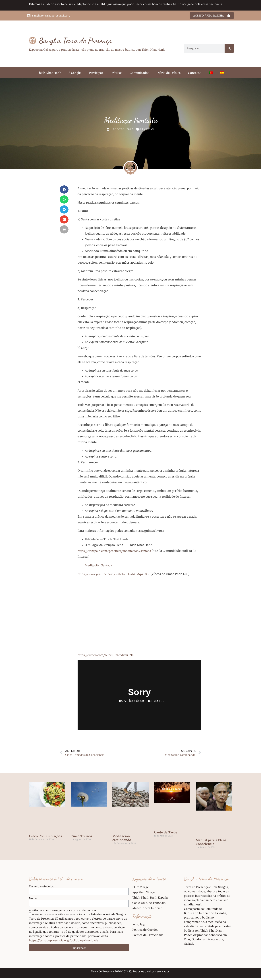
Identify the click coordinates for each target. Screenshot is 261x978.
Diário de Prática (168, 73)
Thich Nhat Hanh (49, 73)
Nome (33, 898)
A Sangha (75, 73)
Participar (96, 73)
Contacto (194, 73)
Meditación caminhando (121, 838)
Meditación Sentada (98, 565)
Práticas (116, 73)
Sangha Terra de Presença (75, 40)
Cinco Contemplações (45, 836)
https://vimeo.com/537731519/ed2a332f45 (106, 655)
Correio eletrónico (41, 886)
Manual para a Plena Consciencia (211, 842)
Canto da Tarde (165, 832)
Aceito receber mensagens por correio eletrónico (62, 910)
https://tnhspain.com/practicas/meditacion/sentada (114, 551)
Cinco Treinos (81, 836)
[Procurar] (229, 48)
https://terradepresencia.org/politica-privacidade (63, 940)
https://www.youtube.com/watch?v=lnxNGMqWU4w (114, 574)
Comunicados (139, 73)
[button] (64, 189)
